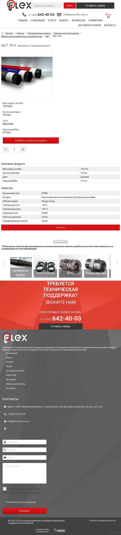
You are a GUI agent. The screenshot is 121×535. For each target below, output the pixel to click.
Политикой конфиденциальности (20, 492)
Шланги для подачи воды (66, 33)
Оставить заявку (95, 5)
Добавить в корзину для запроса (31, 140)
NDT (48, 36)
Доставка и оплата (89, 25)
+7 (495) (41, 15)
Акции (9, 366)
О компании (37, 20)
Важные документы (15, 384)
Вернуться (60, 241)
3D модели (11, 379)
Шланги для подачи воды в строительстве (21, 36)
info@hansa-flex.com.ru (75, 14)
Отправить (24, 511)
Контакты (110, 25)
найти (70, 5)
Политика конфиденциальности (102, 521)
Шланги (20, 33)
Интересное (78, 20)
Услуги (52, 20)
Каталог (64, 20)
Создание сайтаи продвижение (42, 530)
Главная (22, 20)
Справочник (95, 20)
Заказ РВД (11, 375)
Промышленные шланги (39, 33)
